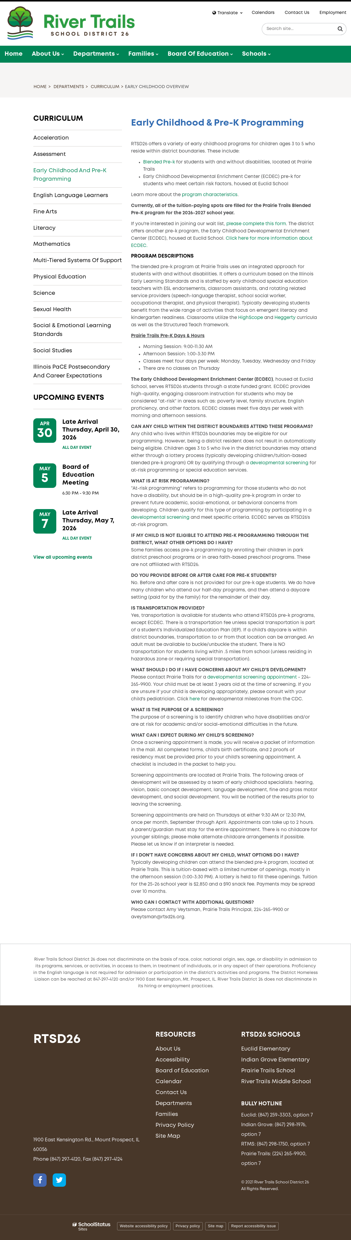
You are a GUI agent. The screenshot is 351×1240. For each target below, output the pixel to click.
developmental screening (279, 463)
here (194, 699)
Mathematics (51, 244)
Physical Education (59, 277)
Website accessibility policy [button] (144, 1226)
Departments (69, 87)
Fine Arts (45, 211)
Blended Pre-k (159, 162)
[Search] (340, 29)
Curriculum (105, 87)
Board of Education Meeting (78, 475)
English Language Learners (70, 195)
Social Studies (52, 350)
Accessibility (173, 1059)
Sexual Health (52, 309)
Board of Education (182, 1070)
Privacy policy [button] (188, 1226)
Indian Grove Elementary (275, 1059)
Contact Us (297, 13)
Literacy (44, 228)
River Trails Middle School (276, 1081)
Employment (333, 13)
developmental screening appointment (252, 677)
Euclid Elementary (265, 1049)
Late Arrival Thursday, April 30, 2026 (91, 430)
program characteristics (210, 195)
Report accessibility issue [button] (253, 1226)
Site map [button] (215, 1226)
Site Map (168, 1136)
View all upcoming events (62, 557)
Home (40, 87)
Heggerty (285, 318)
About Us (168, 1049)
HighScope (250, 318)
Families (167, 1114)
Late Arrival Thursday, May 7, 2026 (88, 520)
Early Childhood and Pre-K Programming (69, 175)
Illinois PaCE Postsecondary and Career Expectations (71, 371)
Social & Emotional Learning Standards (72, 330)
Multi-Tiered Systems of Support (77, 260)
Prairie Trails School (268, 1070)
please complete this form (256, 224)
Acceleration (51, 138)
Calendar (169, 1081)
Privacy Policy (175, 1125)
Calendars (263, 13)
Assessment (49, 154)
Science (44, 293)
